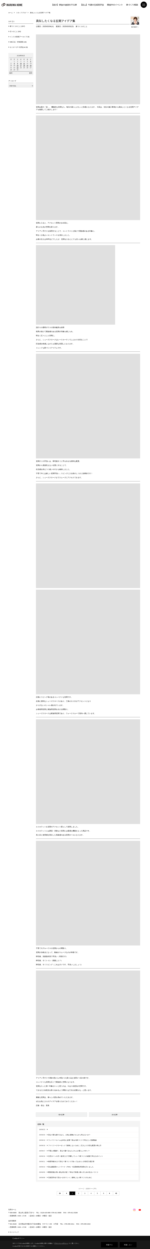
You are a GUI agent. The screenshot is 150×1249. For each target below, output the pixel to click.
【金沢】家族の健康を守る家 (64, 4)
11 (24, 63)
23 (17, 68)
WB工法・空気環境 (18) (18, 42)
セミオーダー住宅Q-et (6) (19, 47)
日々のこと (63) (15, 31)
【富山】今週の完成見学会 (92, 4)
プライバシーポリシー (61, 1243)
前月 (10, 73)
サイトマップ (14, 1232)
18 (24, 65)
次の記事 (115, 1114)
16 (17, 65)
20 (30, 65)
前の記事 (61, 1114)
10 (21, 63)
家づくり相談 (132, 4)
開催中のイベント (115, 4)
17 (21, 65)
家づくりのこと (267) (17, 26)
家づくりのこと (81, 26)
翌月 (30, 73)
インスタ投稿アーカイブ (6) (19, 37)
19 (27, 65)
